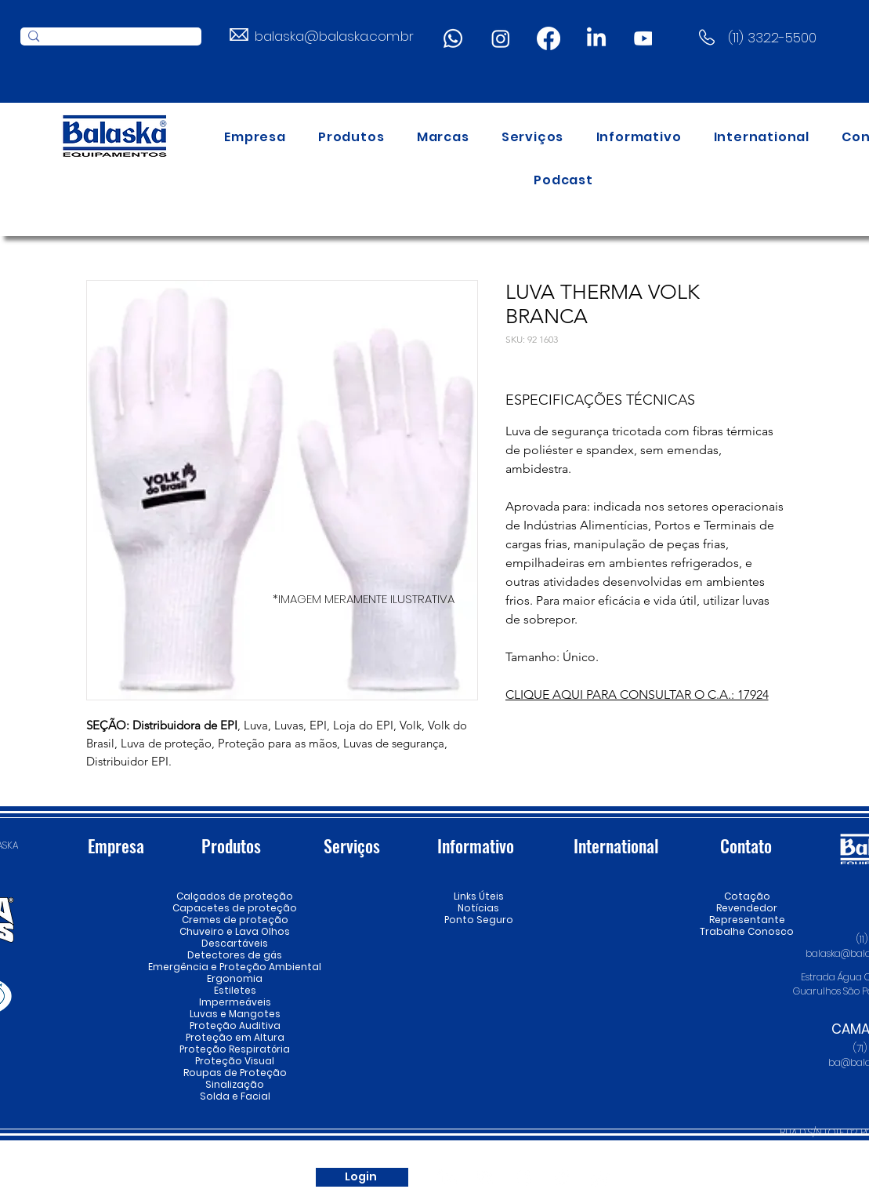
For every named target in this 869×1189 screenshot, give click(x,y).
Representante (747, 919)
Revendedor (747, 908)
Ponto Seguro (478, 919)
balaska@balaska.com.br (334, 36)
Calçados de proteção (235, 896)
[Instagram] (500, 38)
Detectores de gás (235, 955)
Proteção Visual (235, 1061)
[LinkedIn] (596, 38)
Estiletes (235, 990)
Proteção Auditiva (235, 1025)
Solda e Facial (235, 1096)
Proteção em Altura (235, 1037)
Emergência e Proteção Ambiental (235, 967)
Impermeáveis (235, 1002)
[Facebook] (548, 38)
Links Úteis (479, 896)
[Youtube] (644, 38)
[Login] (362, 1177)
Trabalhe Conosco (747, 931)
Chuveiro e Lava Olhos (235, 931)
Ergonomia (235, 978)
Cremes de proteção (235, 919)
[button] (351, 136)
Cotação (747, 896)
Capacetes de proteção (235, 908)
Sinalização (234, 1084)
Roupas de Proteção (235, 1072)
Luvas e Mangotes (235, 1014)
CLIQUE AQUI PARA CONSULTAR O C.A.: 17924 (637, 694)
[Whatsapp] (453, 38)
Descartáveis (234, 943)
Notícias (478, 908)
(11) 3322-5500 (772, 37)
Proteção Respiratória (235, 1049)
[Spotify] (562, 1177)
